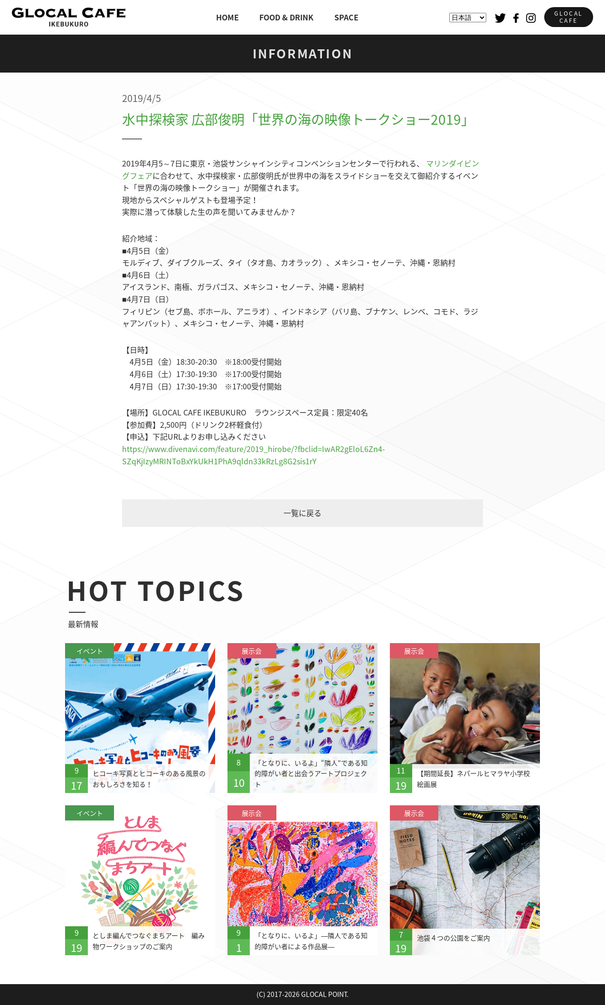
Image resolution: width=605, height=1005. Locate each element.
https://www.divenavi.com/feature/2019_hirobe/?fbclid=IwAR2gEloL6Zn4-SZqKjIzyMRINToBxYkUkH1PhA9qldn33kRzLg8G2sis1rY (253, 455)
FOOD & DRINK (286, 17)
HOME (227, 17)
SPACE (346, 17)
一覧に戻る (302, 512)
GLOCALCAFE (568, 17)
